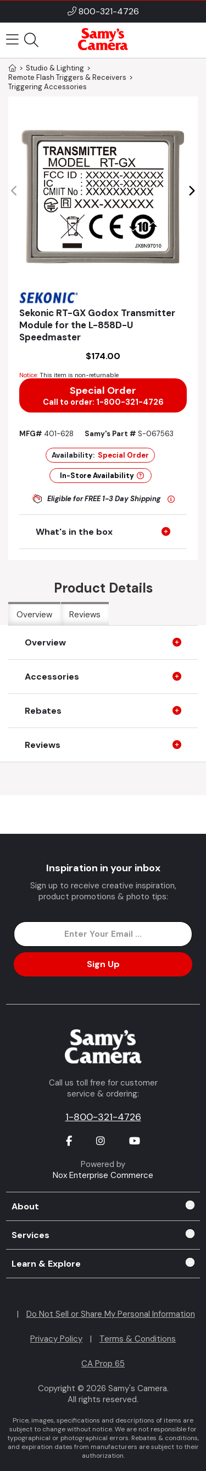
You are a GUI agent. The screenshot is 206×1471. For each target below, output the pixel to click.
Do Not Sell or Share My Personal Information (110, 1314)
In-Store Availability (102, 475)
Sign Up (103, 964)
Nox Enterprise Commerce (103, 1175)
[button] (191, 191)
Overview (34, 614)
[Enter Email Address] (103, 934)
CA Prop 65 (103, 1363)
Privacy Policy (56, 1338)
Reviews (85, 614)
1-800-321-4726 (103, 1116)
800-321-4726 (109, 11)
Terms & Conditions (137, 1338)
